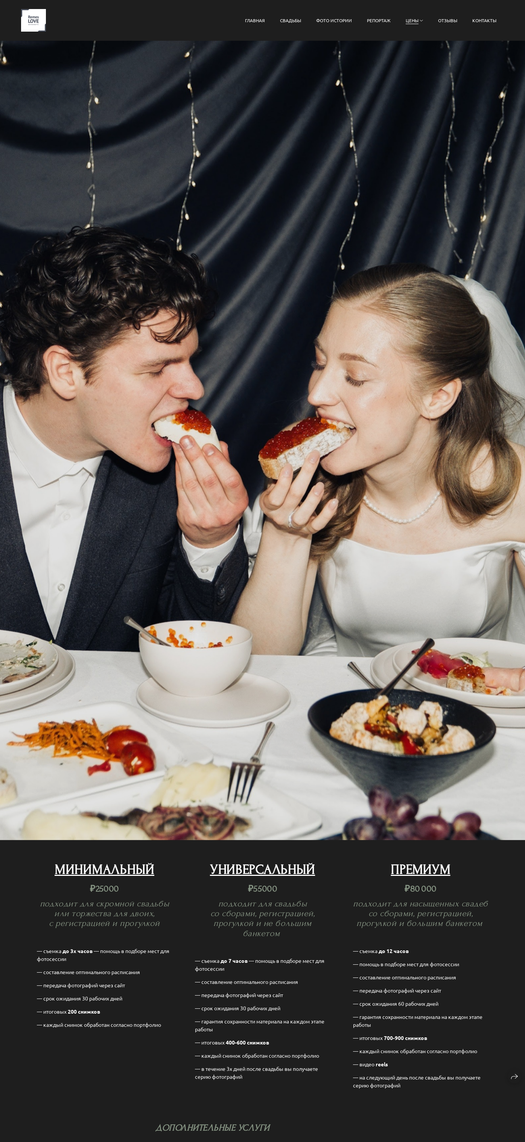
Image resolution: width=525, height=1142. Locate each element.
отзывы (447, 20)
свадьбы (290, 20)
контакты (484, 20)
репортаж (379, 20)
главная (255, 20)
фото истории (334, 20)
